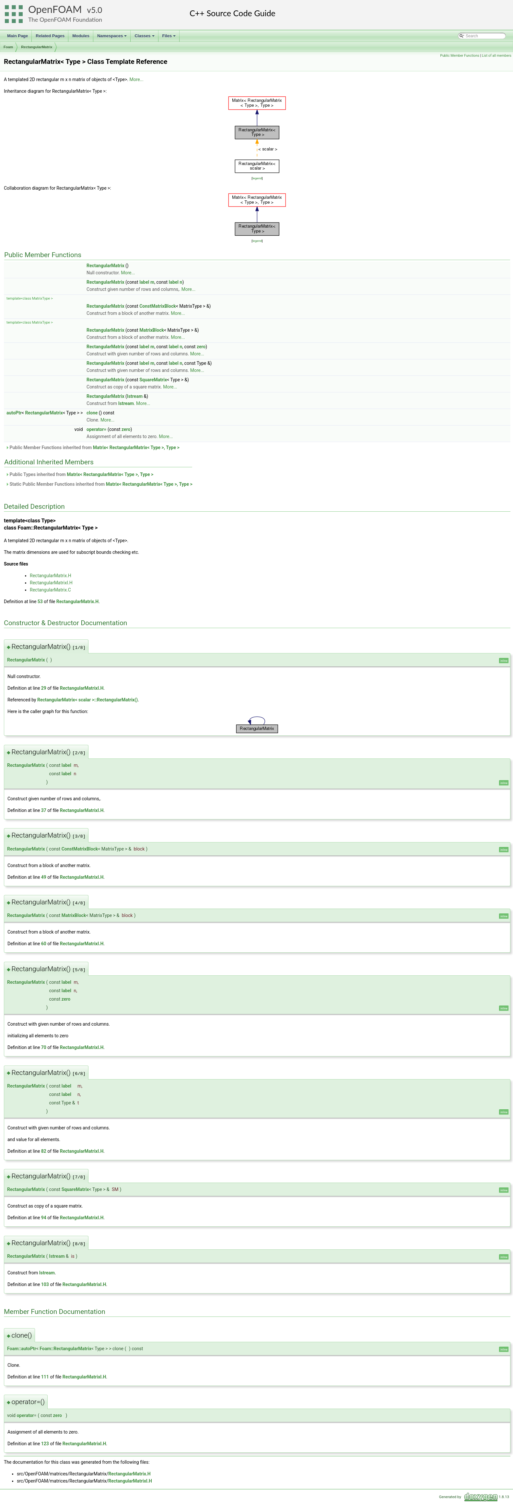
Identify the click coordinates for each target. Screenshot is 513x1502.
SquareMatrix (153, 379)
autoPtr (14, 412)
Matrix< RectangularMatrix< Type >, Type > (136, 447)
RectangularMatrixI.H (51, 582)
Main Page (17, 35)
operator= (96, 429)
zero (201, 346)
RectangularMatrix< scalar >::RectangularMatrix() (87, 699)
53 (40, 601)
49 (43, 877)
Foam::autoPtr (21, 1348)
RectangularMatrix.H (50, 575)
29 (43, 688)
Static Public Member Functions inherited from (99, 484)
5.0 (96, 10)
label (144, 282)
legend (257, 178)
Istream (135, 396)
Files (169, 37)
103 (45, 1284)
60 (43, 943)
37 (43, 810)
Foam (8, 47)
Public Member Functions (459, 56)
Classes (144, 37)
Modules (80, 35)
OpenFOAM (55, 9)
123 (45, 1443)
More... (136, 79)
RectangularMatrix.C (50, 589)
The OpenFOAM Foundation (65, 19)
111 (45, 1376)
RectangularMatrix (36, 47)
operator (25, 1415)
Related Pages (50, 35)
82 (43, 1151)
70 (43, 1047)
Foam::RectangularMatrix (65, 1348)
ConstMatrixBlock (157, 306)
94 (43, 1217)
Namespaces (112, 37)
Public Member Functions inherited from (93, 447)
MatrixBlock (151, 330)
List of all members (496, 56)
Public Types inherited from (79, 474)
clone (92, 412)
